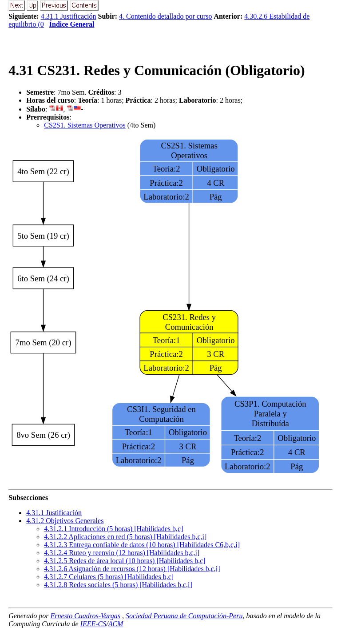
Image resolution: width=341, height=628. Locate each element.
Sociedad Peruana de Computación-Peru (184, 616)
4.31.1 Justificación (68, 16)
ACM (115, 624)
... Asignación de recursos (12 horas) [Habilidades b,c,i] (132, 568)
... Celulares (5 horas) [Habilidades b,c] (109, 576)
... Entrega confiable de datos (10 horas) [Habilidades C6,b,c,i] (142, 544)
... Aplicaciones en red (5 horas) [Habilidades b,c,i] (125, 536)
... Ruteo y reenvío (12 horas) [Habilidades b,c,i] (121, 552)
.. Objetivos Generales (64, 520)
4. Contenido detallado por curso (165, 16)
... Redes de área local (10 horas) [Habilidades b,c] (124, 560)
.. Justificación (54, 512)
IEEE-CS (93, 624)
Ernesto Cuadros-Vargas (85, 616)
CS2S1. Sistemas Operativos (85, 125)
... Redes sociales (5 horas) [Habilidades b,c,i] (118, 584)
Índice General (72, 24)
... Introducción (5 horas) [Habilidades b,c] (113, 528)
